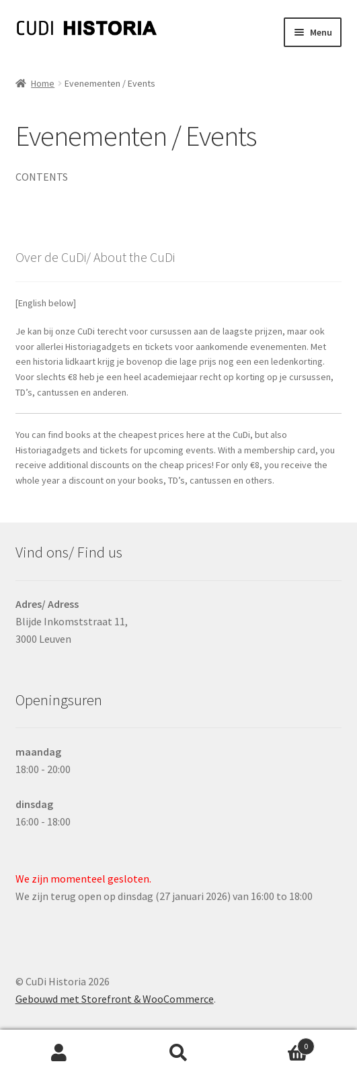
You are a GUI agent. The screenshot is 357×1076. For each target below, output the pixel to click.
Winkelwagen (276, 1043)
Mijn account (59, 1053)
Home (42, 83)
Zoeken (178, 1053)
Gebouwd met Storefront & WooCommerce (114, 998)
